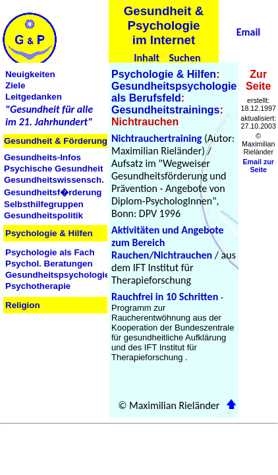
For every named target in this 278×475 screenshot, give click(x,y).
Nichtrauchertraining (156, 138)
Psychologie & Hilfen (163, 74)
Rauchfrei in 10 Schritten (164, 296)
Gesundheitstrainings (165, 109)
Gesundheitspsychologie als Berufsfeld (173, 92)
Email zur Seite (258, 166)
